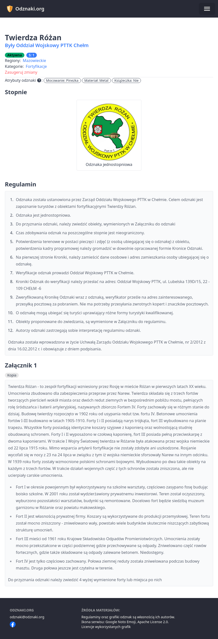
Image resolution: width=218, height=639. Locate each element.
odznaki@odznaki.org (27, 617)
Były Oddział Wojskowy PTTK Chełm (47, 45)
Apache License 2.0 (153, 621)
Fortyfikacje (36, 66)
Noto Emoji (127, 621)
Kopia (11, 375)
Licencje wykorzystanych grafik (106, 626)
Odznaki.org (25, 8)
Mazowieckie (34, 60)
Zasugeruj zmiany (21, 72)
